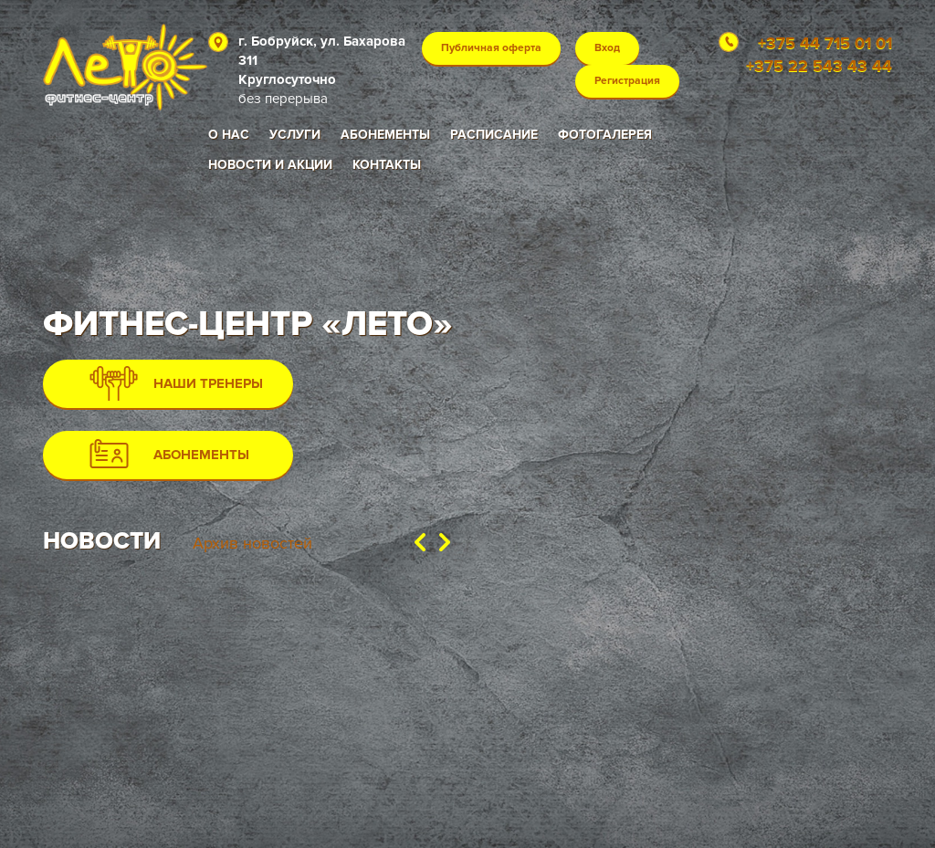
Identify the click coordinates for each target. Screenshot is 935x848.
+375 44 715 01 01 (825, 43)
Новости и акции (270, 165)
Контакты (386, 165)
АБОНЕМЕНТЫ (169, 453)
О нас (228, 134)
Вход (607, 48)
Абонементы (385, 134)
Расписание (494, 134)
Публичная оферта (491, 48)
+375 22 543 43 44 (819, 66)
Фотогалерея (605, 134)
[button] (419, 540)
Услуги (294, 134)
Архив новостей (252, 543)
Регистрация (627, 81)
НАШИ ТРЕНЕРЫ (176, 383)
